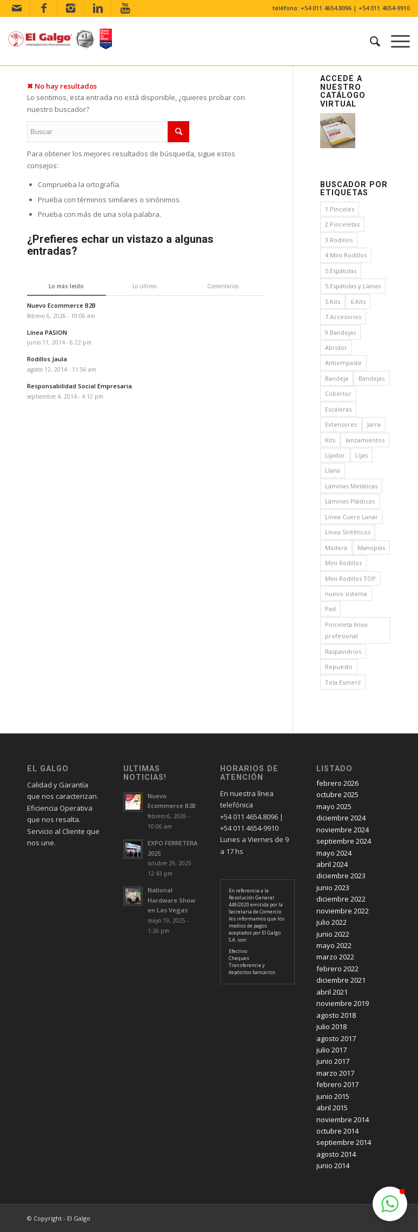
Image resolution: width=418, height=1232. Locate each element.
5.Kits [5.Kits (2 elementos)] (332, 301)
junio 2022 (332, 934)
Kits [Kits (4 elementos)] (330, 440)
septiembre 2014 (343, 1142)
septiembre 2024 (343, 841)
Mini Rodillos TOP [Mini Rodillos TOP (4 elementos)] (350, 578)
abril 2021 (332, 992)
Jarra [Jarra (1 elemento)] (374, 424)
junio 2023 (332, 887)
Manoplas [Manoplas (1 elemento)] (371, 548)
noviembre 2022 (342, 911)
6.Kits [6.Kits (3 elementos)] (358, 301)
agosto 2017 (336, 1038)
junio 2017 (332, 1061)
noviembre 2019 (342, 1003)
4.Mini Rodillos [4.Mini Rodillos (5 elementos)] (346, 255)
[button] (390, 1204)
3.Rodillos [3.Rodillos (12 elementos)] (339, 240)
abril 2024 (332, 864)
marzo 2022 (335, 957)
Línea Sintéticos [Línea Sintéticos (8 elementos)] (347, 532)
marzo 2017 (335, 1073)
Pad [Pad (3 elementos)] (330, 609)
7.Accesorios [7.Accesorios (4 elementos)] (343, 317)
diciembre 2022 (341, 899)
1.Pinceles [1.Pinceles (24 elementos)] (339, 209)
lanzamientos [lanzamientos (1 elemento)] (365, 440)
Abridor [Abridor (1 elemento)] (336, 347)
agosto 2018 (336, 1015)
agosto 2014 (336, 1154)
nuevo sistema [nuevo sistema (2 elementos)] (346, 593)
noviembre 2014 (342, 1119)
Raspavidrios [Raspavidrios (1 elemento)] (343, 651)
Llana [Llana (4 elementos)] (332, 470)
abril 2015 (332, 1107)
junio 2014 (332, 1165)
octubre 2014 (337, 1131)
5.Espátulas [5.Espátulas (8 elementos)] (340, 271)
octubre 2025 (337, 794)
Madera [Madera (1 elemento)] (336, 548)
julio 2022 (331, 922)
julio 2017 (331, 1050)
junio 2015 (332, 1096)
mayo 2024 (333, 853)
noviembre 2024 (342, 829)
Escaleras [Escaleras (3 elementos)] (338, 409)
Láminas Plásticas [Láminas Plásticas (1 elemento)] (350, 501)
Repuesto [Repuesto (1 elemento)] (339, 667)
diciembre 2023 (341, 875)
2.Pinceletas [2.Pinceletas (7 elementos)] (342, 224)
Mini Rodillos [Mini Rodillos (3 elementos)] (343, 563)
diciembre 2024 (341, 818)
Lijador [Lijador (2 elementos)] (335, 455)
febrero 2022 (337, 968)
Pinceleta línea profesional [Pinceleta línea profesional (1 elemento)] (346, 630)
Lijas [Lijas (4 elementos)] (361, 455)
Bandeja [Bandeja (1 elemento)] (336, 378)
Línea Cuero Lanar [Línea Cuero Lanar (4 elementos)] (351, 517)
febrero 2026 (337, 783)
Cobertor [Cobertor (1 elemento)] (338, 393)
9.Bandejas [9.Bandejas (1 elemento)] (340, 332)
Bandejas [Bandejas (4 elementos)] (371, 378)
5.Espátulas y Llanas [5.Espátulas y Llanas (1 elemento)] (353, 286)
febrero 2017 (337, 1084)
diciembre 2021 (341, 980)
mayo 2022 (333, 945)
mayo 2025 (333, 806)
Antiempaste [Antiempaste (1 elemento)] (343, 363)
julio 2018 (331, 1026)
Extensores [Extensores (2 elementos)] (341, 424)
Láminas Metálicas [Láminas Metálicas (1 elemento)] (351, 486)
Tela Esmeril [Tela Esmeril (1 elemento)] (343, 682)
